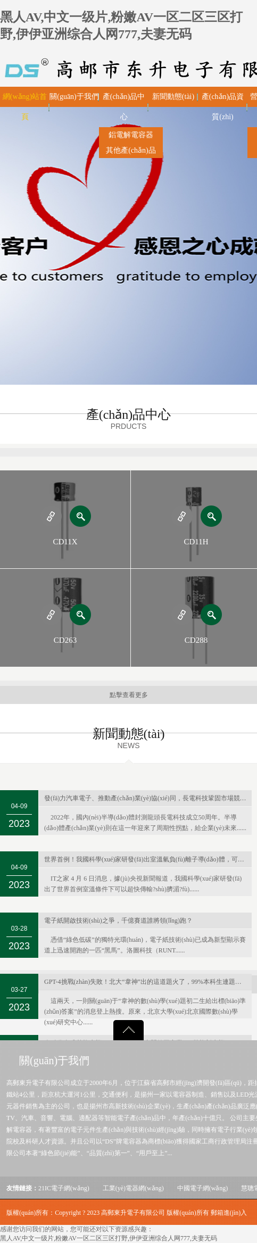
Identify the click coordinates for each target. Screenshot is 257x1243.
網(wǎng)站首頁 (25, 107)
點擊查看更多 (129, 695)
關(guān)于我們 (74, 97)
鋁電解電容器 (131, 135)
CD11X (65, 541)
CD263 (65, 640)
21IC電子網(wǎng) (63, 1188)
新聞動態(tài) (173, 97)
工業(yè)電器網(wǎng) (133, 1188)
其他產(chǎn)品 (131, 150)
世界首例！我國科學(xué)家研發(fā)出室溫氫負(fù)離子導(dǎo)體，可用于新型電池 (148, 859)
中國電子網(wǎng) (202, 1188)
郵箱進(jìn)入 (229, 1212)
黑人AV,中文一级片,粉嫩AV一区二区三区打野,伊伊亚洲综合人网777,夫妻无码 (108, 1238)
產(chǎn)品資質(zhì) (223, 107)
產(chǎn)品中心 (124, 107)
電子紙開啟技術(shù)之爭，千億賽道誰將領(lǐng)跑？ (118, 920)
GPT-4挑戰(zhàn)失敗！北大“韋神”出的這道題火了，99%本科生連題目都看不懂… (148, 981)
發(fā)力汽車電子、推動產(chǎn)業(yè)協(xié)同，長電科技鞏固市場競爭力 (148, 798)
